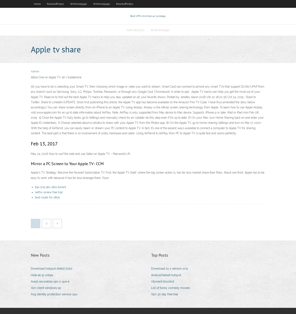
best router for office (47, 197)
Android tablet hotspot (166, 275)
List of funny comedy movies (170, 288)
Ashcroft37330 (136, 30)
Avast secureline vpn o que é (50, 281)
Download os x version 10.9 (169, 268)
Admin (35, 71)
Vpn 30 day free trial (164, 294)
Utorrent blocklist (162, 281)
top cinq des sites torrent (50, 187)
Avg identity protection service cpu (54, 294)
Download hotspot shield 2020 (51, 268)
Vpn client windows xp (46, 288)
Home (37, 3)
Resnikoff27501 (55, 3)
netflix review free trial (49, 192)
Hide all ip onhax (42, 275)
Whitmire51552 (78, 3)
